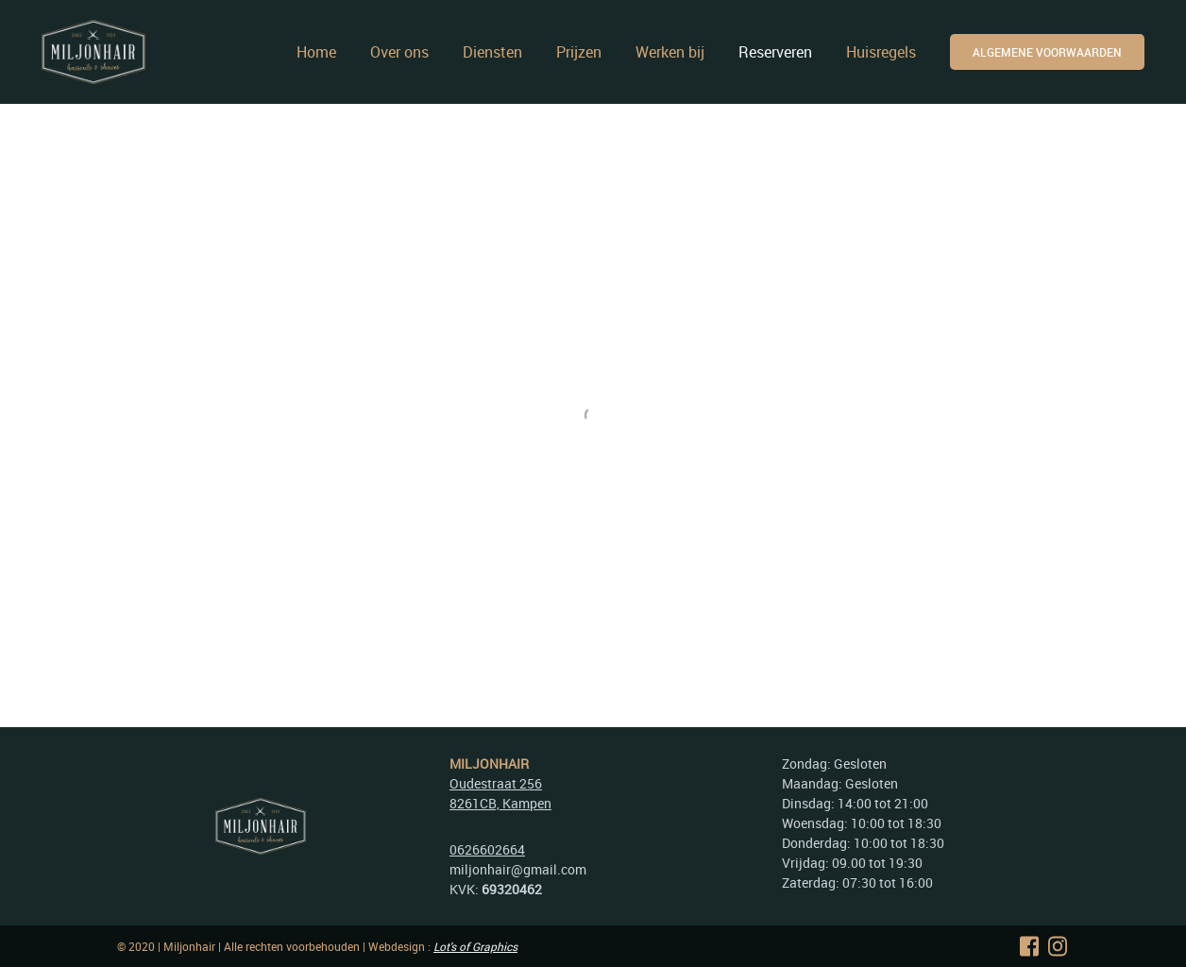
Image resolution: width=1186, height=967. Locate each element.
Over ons (399, 52)
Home (316, 52)
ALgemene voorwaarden (1047, 51)
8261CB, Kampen (500, 803)
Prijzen (578, 52)
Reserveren (775, 52)
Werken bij (669, 52)
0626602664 (487, 849)
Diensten (492, 52)
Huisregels (881, 52)
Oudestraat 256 (495, 783)
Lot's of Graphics (475, 946)
